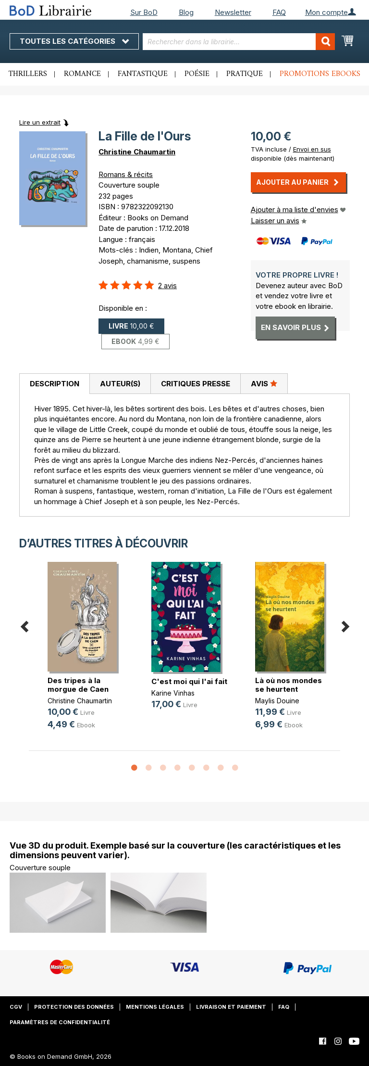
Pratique (244, 74)
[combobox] (239, 41)
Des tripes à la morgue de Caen (78, 685)
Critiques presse (195, 383)
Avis (264, 383)
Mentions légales (155, 1006)
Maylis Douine (277, 701)
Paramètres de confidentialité (60, 1022)
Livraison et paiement (231, 1006)
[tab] (54, 383)
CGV (16, 1006)
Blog (186, 12)
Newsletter (233, 12)
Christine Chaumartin (136, 151)
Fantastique (143, 74)
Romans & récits (125, 174)
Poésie (196, 74)
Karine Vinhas (173, 693)
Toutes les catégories (74, 41)
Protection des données (74, 1006)
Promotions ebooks (320, 74)
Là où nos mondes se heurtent (288, 685)
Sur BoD (144, 12)
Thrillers (28, 74)
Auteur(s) (120, 383)
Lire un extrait (40, 122)
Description (54, 383)
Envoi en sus (312, 149)
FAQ (279, 12)
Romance (82, 74)
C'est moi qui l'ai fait (189, 681)
